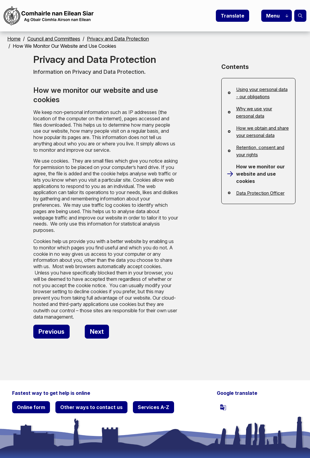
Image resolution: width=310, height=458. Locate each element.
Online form (31, 407)
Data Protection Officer (260, 193)
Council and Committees (53, 39)
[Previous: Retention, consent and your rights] (51, 332)
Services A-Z (153, 407)
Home (14, 39)
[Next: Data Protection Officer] (97, 332)
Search (300, 16)
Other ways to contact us (91, 407)
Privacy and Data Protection (118, 39)
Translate (232, 16)
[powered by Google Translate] (223, 407)
